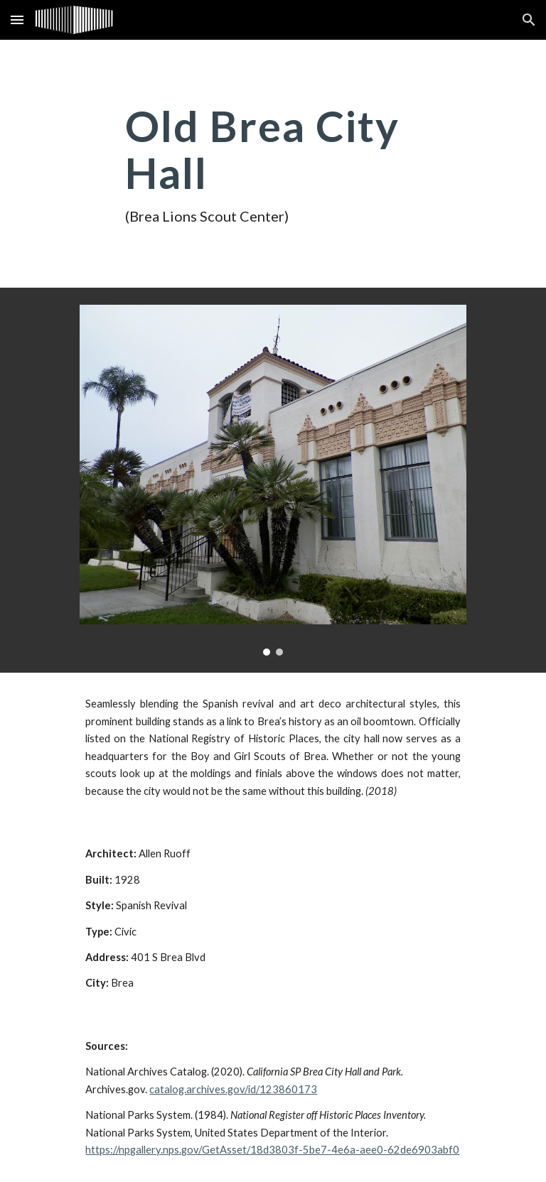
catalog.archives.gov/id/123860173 (233, 1089)
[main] (272, 164)
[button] (17, 19)
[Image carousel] (273, 480)
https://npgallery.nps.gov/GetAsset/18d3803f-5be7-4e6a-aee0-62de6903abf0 (272, 1150)
